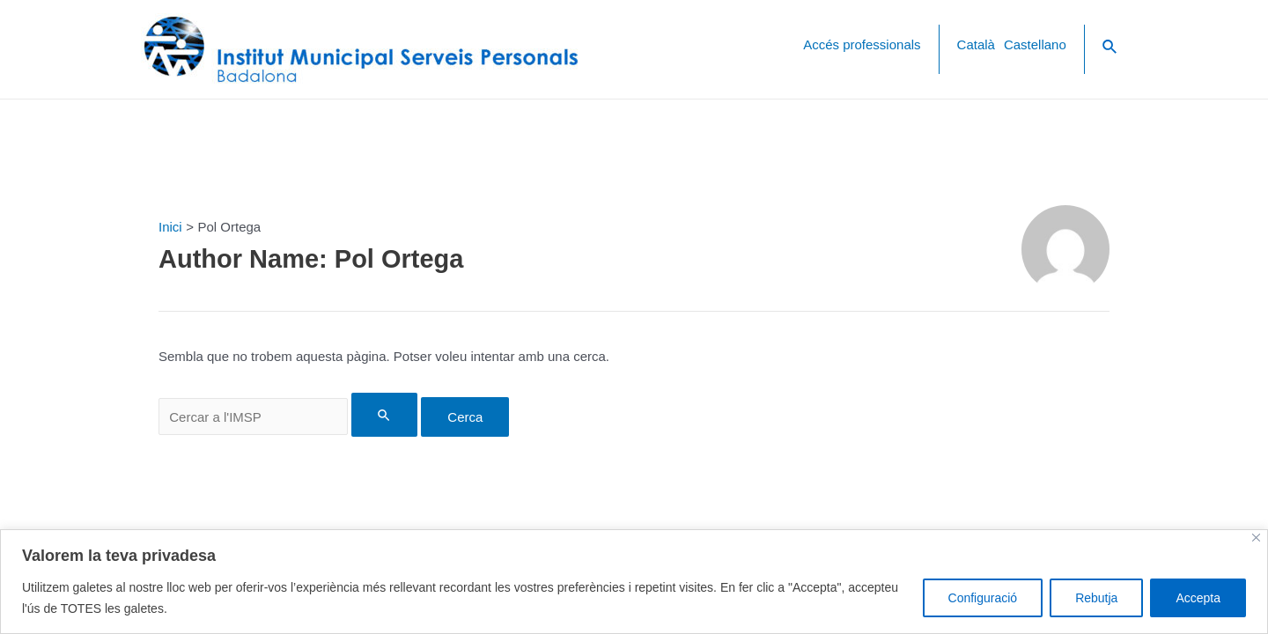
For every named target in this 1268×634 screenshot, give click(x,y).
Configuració (983, 598)
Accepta (1198, 598)
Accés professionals (861, 44)
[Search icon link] (1110, 49)
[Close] (1256, 538)
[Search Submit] (384, 415)
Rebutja (1096, 598)
